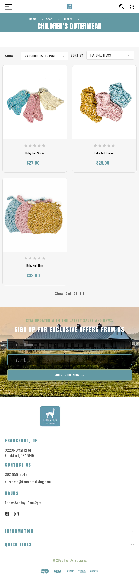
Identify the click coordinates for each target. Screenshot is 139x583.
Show (9, 55)
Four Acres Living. (75, 560)
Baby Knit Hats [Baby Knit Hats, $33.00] (34, 266)
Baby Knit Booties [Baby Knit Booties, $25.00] (104, 153)
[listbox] (44, 56)
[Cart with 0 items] (131, 6)
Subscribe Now (69, 375)
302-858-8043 (16, 474)
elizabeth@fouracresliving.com (28, 481)
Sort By (77, 55)
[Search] (121, 6)
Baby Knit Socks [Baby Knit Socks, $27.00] (34, 153)
